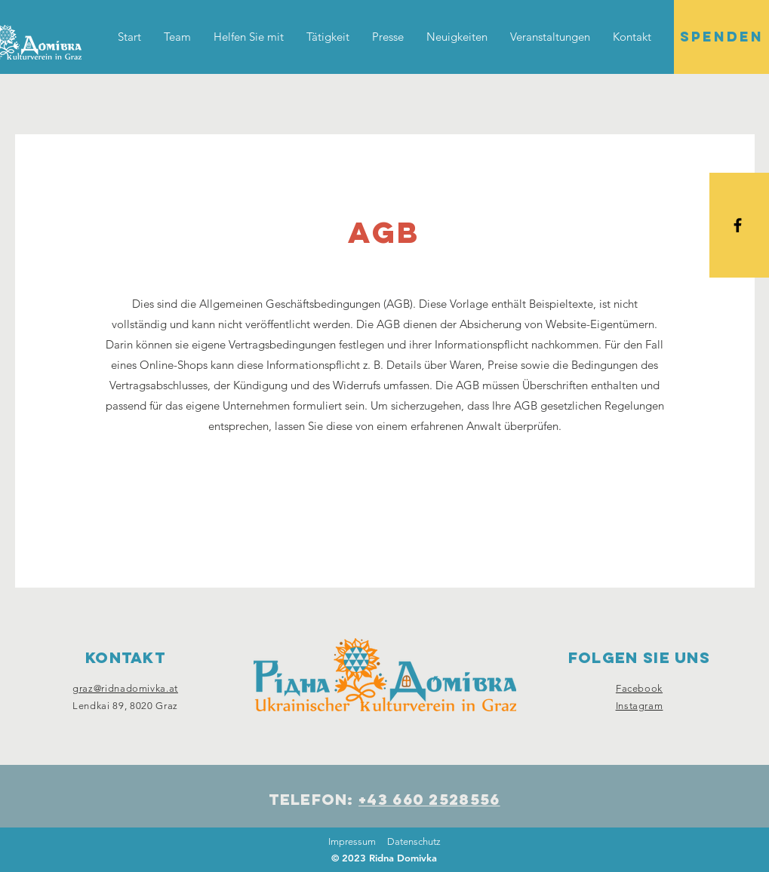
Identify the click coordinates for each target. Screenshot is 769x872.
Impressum (352, 841)
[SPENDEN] (721, 37)
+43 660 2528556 (429, 799)
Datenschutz (414, 841)
